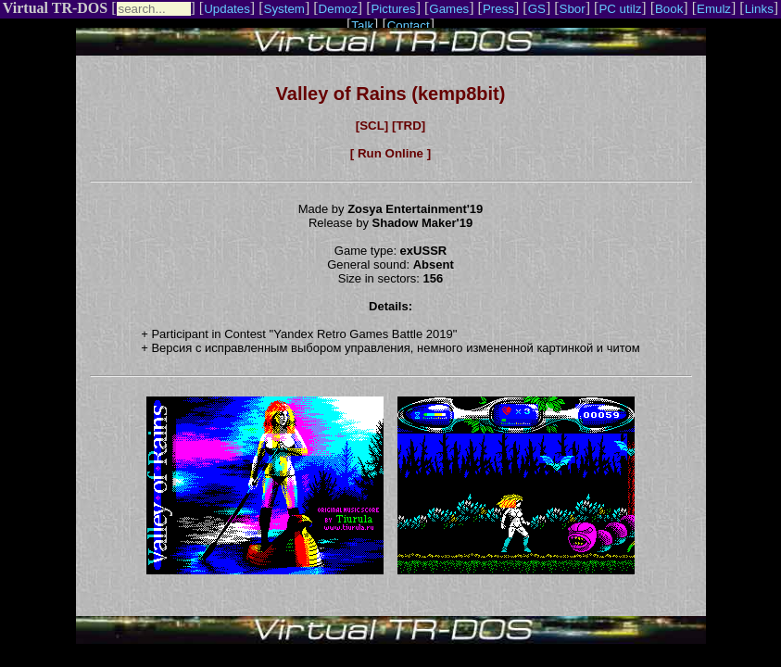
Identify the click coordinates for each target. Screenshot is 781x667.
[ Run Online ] (390, 153)
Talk (362, 25)
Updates (227, 9)
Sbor (573, 9)
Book (669, 9)
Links (759, 9)
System (284, 9)
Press (498, 9)
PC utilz (619, 9)
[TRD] (408, 125)
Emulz (714, 9)
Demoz (338, 9)
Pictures (393, 9)
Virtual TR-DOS (55, 8)
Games (449, 9)
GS (537, 9)
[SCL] (372, 125)
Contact (408, 25)
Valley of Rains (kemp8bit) (391, 93)
